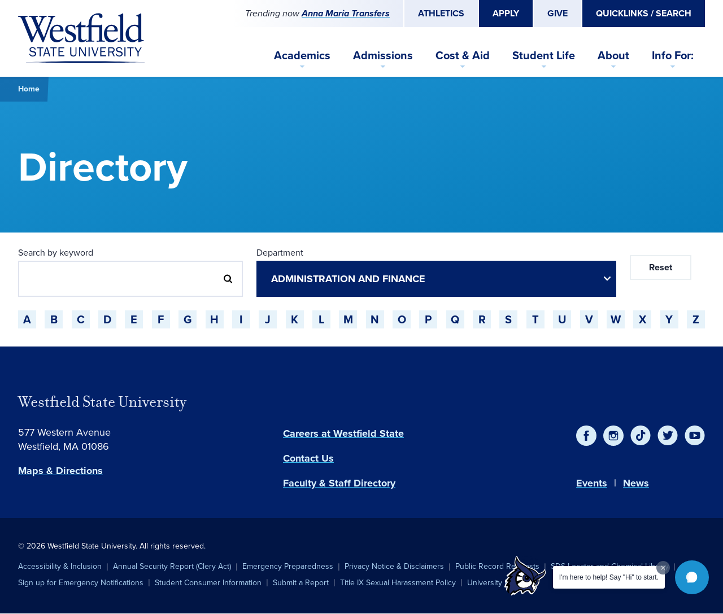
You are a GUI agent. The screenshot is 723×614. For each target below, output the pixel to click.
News (636, 483)
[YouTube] (695, 436)
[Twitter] (667, 436)
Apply (506, 13)
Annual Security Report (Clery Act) (172, 566)
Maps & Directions (60, 470)
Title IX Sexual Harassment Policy (398, 583)
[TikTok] (640, 436)
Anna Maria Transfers (346, 13)
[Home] (81, 38)
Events (591, 483)
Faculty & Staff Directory (339, 483)
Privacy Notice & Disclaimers (394, 566)
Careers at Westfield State (343, 433)
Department (279, 252)
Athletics (441, 13)
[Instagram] (613, 436)
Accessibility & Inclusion (60, 566)
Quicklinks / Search (643, 13)
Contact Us (308, 458)
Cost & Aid (462, 55)
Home (29, 89)
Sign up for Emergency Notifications (80, 583)
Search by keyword (55, 252)
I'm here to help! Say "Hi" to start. (609, 577)
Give (557, 13)
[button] (692, 577)
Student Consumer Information (208, 583)
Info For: (673, 55)
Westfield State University (102, 402)
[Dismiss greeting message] (663, 567)
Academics (302, 55)
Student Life (543, 55)
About (613, 55)
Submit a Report (301, 583)
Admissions (383, 55)
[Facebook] (586, 436)
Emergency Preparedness (287, 566)
